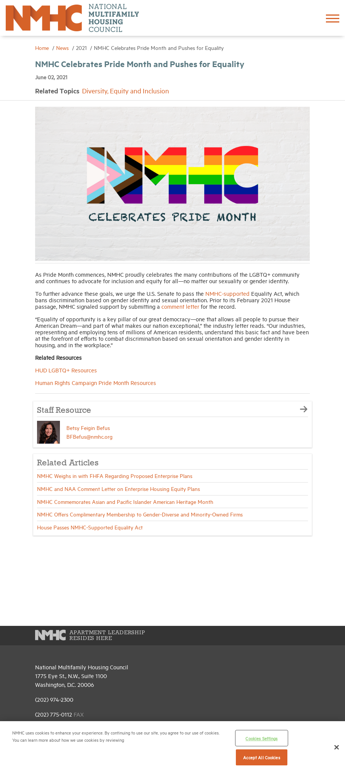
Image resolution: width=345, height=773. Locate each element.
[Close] (336, 747)
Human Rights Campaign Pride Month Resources (95, 382)
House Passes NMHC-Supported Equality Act (90, 527)
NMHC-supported (227, 293)
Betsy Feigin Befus (88, 427)
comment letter (180, 306)
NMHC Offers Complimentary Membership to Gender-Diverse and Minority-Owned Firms (140, 514)
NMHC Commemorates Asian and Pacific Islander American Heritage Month (125, 501)
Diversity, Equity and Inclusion (125, 90)
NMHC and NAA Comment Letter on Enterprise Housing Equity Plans (118, 488)
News (63, 47)
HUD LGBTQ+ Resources (66, 370)
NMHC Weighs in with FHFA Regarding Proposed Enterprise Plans (114, 475)
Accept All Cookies (261, 757)
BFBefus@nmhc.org (89, 436)
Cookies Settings (261, 738)
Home (42, 47)
